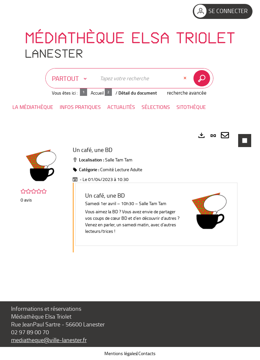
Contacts (147, 353)
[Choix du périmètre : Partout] (71, 78)
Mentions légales (120, 353)
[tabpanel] (130, 205)
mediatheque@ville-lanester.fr (49, 340)
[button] (32, 107)
